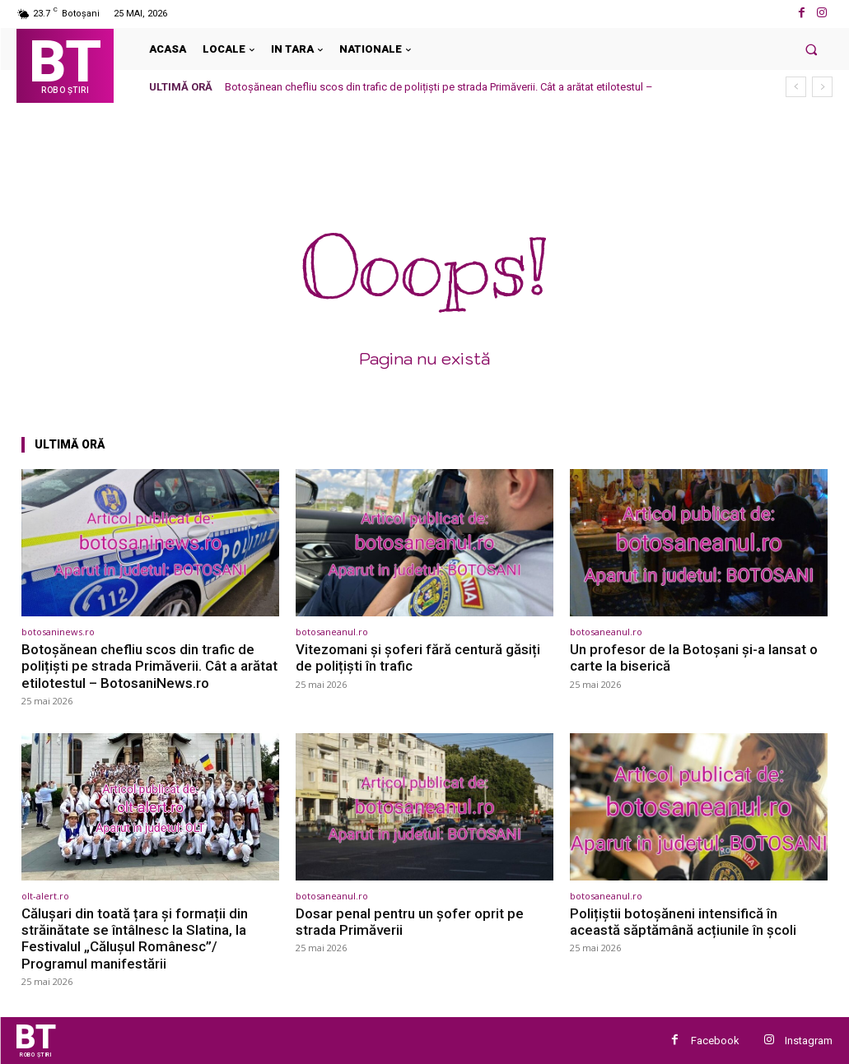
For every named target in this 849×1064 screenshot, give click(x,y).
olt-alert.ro (45, 895)
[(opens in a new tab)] (150, 542)
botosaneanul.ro (332, 631)
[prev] (796, 87)
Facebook (715, 1040)
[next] (822, 87)
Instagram (809, 1040)
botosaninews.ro (58, 631)
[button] (812, 49)
